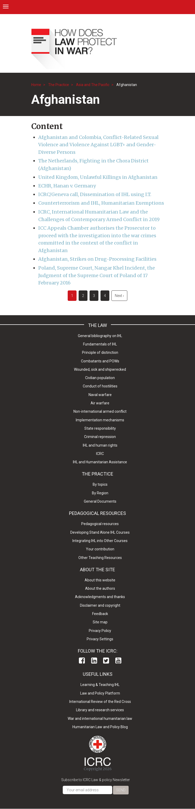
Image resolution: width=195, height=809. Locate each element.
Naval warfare (100, 395)
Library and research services (100, 710)
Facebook (82, 661)
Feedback (100, 614)
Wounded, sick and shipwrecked (100, 369)
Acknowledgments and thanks (100, 597)
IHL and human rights (100, 445)
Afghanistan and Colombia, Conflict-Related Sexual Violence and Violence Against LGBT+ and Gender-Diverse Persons (98, 144)
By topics (100, 484)
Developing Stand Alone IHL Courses (100, 532)
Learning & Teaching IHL (99, 685)
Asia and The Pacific (92, 85)
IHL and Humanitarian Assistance (100, 462)
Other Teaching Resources (100, 558)
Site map (100, 622)
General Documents (100, 501)
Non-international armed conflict (100, 411)
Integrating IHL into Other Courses (100, 541)
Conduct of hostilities (100, 386)
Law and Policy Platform (100, 693)
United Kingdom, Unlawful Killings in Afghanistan (98, 177)
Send (120, 790)
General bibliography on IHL (100, 336)
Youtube (118, 661)
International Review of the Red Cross (100, 701)
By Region (100, 493)
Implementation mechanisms (100, 420)
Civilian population (100, 378)
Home (36, 85)
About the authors (100, 588)
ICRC (100, 454)
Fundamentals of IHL (100, 344)
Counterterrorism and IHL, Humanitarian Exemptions (101, 203)
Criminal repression (100, 437)
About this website (100, 580)
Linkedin (94, 661)
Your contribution (100, 549)
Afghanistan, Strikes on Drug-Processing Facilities (97, 259)
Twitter (106, 661)
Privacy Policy (100, 631)
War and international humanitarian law (100, 718)
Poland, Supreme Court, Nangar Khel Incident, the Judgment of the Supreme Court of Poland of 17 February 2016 (96, 275)
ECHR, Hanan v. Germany (67, 186)
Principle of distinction (100, 352)
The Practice (58, 85)
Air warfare (100, 403)
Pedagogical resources (100, 524)
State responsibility (100, 428)
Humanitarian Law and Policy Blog (100, 727)
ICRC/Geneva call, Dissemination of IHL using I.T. (94, 194)
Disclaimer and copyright (100, 605)
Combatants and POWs (100, 361)
